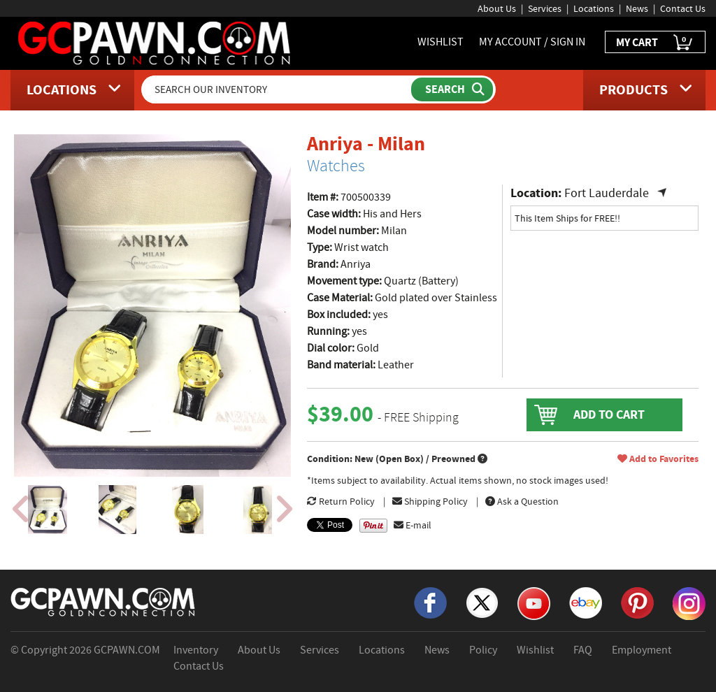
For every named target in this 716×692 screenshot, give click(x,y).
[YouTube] (533, 602)
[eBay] (585, 602)
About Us (497, 8)
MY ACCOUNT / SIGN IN (532, 42)
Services (544, 8)
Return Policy (341, 501)
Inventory (195, 650)
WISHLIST (440, 42)
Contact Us (683, 8)
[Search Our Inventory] (277, 89)
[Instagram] (689, 602)
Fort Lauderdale (606, 193)
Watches (336, 165)
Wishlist (535, 650)
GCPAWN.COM (127, 650)
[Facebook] (430, 602)
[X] (482, 602)
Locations (593, 8)
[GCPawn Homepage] (155, 42)
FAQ (582, 650)
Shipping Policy (430, 501)
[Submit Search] (452, 89)
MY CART (655, 43)
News (637, 8)
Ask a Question (522, 501)
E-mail (412, 525)
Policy (483, 650)
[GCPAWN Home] (103, 601)
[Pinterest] (637, 602)
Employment (641, 650)
